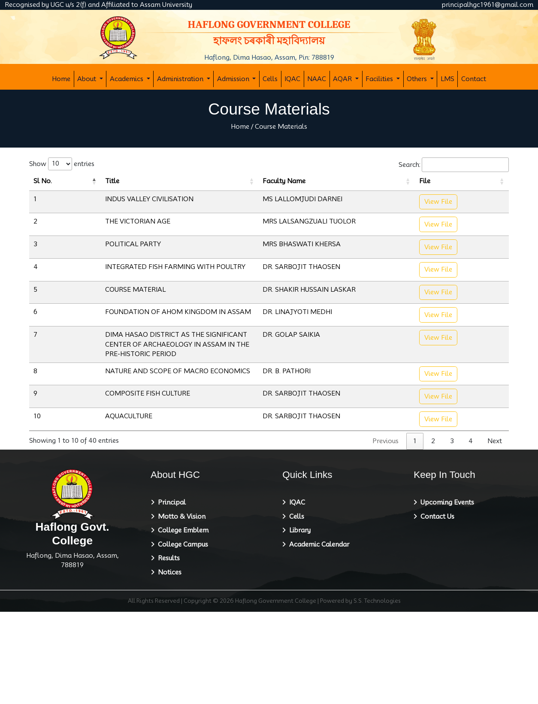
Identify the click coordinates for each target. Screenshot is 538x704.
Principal (170, 595)
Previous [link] (385, 534)
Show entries (61, 163)
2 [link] (433, 534)
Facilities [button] (380, 79)
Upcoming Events (445, 595)
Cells (270, 79)
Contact (473, 79)
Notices (167, 664)
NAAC (316, 79)
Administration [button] (181, 79)
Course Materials (281, 126)
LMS (447, 79)
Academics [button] (127, 79)
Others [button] (418, 79)
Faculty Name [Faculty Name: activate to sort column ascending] (399, 191)
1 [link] (415, 534)
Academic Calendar (317, 637)
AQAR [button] (343, 79)
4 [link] (470, 534)
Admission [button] (234, 79)
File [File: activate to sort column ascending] (473, 191)
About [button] (87, 79)
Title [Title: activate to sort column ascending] (73, 191)
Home (61, 79)
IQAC (292, 79)
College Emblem (181, 623)
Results (167, 651)
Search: (454, 164)
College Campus (181, 637)
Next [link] (494, 534)
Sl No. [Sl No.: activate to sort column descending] (38, 186)
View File (486, 216)
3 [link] (452, 534)
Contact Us (435, 609)
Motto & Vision (180, 609)
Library (298, 623)
